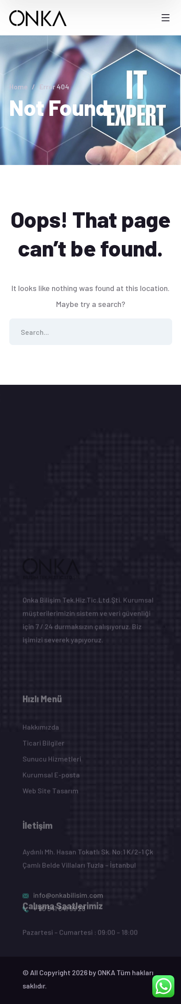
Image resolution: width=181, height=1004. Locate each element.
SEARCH (159, 332)
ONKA (106, 977)
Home (18, 86)
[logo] (38, 17)
